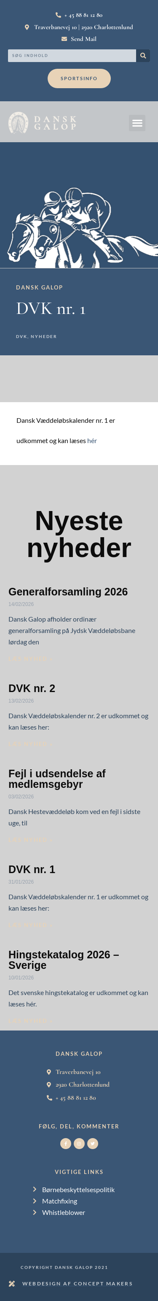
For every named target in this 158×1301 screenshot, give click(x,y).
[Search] (143, 55)
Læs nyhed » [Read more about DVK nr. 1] (30, 925)
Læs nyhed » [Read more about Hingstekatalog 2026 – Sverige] (30, 1020)
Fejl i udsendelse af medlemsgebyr (57, 779)
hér (92, 440)
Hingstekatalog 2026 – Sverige (63, 960)
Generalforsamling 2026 (68, 592)
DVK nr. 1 (31, 869)
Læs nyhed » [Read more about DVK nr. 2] (30, 744)
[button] (137, 123)
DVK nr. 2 (31, 688)
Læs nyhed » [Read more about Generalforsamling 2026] (30, 658)
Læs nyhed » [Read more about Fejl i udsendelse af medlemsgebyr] (30, 839)
